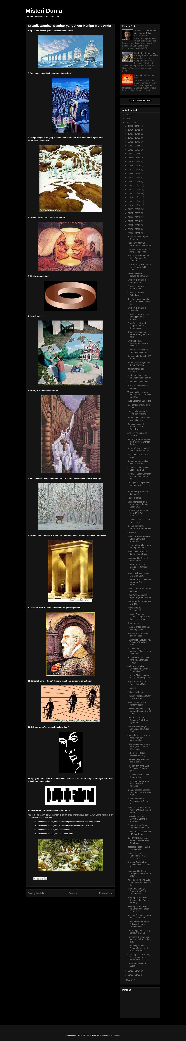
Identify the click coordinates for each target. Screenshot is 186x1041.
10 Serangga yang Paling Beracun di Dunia (138, 931)
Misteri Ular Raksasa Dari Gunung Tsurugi (139, 628)
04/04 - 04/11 (134, 189)
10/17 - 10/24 (134, 134)
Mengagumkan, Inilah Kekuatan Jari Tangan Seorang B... (138, 900)
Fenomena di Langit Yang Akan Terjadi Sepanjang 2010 (139, 939)
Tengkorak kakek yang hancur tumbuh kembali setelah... (139, 394)
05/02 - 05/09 (134, 177)
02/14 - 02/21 (134, 217)
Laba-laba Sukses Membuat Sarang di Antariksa (137, 818)
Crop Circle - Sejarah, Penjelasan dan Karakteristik (137, 325)
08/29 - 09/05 (134, 154)
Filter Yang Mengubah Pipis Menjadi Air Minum (139, 596)
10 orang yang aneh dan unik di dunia (138, 760)
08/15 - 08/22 (134, 157)
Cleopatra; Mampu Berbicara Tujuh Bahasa (139, 527)
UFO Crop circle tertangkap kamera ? (137, 274)
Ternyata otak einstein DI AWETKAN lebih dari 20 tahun (139, 810)
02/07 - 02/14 (134, 221)
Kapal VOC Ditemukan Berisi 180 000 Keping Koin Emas (138, 840)
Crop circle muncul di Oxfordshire (136, 293)
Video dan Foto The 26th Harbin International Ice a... (139, 882)
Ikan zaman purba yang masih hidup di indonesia (138, 783)
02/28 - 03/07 (134, 209)
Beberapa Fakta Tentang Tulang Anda (138, 848)
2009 (128, 980)
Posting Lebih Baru (37, 893)
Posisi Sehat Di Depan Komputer (137, 237)
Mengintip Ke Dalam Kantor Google (136, 703)
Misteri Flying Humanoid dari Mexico (138, 492)
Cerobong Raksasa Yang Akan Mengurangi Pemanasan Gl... (138, 957)
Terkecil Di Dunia (135, 692)
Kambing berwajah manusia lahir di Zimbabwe (135, 426)
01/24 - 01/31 (134, 229)
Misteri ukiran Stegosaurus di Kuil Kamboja (139, 363)
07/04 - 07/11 (134, 169)
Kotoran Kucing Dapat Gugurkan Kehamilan (138, 826)
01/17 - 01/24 (134, 233)
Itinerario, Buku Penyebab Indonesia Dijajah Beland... (139, 582)
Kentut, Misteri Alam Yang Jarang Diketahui (139, 546)
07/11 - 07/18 (134, 165)
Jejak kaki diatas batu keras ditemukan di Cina (139, 376)
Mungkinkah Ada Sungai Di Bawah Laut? (138, 574)
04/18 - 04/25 (134, 185)
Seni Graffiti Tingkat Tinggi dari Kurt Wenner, (139, 916)
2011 (128, 118)
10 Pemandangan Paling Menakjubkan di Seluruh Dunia (139, 711)
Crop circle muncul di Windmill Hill (136, 287)
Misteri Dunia (44, 11)
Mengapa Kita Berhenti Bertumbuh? (137, 559)
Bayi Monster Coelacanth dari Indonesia (138, 634)
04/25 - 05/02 (134, 181)
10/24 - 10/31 (134, 130)
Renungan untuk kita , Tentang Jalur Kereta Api (137, 801)
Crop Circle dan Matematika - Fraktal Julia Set (137, 343)
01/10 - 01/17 (134, 971)
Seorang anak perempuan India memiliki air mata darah (139, 441)
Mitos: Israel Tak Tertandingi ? (134, 609)
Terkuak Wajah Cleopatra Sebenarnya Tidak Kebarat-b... (138, 539)
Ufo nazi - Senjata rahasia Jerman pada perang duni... (139, 476)
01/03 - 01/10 (134, 975)
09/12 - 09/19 (134, 150)
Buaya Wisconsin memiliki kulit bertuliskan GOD (139, 449)
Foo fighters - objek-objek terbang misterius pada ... (138, 485)
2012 (128, 114)
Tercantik (131, 688)
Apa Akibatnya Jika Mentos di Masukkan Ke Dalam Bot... (139, 651)
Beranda (73, 893)
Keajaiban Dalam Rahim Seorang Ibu (138, 776)
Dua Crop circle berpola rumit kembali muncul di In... (139, 301)
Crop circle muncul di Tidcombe (136, 309)
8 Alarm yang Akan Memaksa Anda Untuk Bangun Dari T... (138, 668)
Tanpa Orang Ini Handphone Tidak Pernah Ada (136, 855)
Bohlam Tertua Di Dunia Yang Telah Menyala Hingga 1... (138, 660)
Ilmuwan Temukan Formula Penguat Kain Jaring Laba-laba (138, 616)
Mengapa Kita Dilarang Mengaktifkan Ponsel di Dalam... (139, 873)
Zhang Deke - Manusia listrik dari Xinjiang (137, 412)
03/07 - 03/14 (134, 205)
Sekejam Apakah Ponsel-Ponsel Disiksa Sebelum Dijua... (139, 864)
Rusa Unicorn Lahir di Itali (139, 401)
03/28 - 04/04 (134, 193)
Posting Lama (106, 893)
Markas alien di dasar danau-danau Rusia (137, 553)
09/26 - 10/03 (134, 142)
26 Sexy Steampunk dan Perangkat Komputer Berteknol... (138, 746)
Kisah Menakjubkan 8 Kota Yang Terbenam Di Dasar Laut (139, 504)
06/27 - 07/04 (134, 173)
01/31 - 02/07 (134, 225)
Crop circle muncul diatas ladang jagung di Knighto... (138, 316)
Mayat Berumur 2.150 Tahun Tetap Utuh (137, 682)
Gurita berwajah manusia (138, 382)
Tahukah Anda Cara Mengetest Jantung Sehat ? (137, 567)
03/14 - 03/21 (134, 201)
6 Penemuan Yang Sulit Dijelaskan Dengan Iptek (138, 768)
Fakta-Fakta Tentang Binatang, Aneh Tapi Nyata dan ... (137, 720)
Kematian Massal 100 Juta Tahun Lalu (139, 520)
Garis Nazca (133, 623)
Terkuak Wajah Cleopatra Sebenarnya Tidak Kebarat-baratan (145, 33)
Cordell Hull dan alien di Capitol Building (138, 468)
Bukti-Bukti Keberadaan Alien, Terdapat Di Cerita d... (138, 258)
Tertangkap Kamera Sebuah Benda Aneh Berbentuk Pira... (137, 948)
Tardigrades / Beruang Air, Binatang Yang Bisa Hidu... (139, 642)
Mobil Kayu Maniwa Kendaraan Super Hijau (139, 244)
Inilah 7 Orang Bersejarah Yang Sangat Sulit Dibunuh (139, 267)
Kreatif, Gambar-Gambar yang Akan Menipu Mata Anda (139, 792)
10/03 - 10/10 (134, 138)
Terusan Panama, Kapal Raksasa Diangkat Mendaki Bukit (138, 924)
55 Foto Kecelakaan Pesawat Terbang (136, 754)
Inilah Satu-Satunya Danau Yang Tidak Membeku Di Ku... (136, 891)
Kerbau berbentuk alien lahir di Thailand (138, 462)
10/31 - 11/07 (134, 126)
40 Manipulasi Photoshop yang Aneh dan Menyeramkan (138, 737)
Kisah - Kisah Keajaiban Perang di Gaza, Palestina (146, 54)
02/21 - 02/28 (134, 213)
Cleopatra (131, 532)
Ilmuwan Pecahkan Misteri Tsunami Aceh (139, 697)
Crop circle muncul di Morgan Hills (136, 281)
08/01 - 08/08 (134, 162)
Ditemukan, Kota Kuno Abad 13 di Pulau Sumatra (137, 513)
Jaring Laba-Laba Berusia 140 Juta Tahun (139, 832)
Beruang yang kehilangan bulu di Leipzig (139, 419)
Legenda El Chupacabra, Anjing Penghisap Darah (139, 676)
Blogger (116, 1035)
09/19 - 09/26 (134, 146)
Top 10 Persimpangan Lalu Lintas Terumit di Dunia (138, 729)
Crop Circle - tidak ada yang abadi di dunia (137, 351)
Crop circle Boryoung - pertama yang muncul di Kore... (139, 334)
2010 (128, 122)
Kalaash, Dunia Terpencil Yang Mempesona (138, 250)
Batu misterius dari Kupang (135, 370)
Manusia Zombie (135, 498)
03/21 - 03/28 (134, 197)
